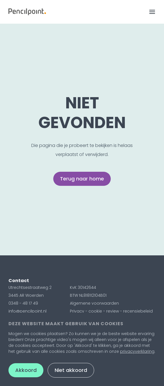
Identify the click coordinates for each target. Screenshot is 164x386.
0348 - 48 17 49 (23, 303)
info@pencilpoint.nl (27, 311)
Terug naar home (82, 178)
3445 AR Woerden (26, 295)
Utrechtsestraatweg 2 (30, 287)
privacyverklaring (137, 351)
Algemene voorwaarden (94, 303)
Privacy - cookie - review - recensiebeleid (111, 311)
